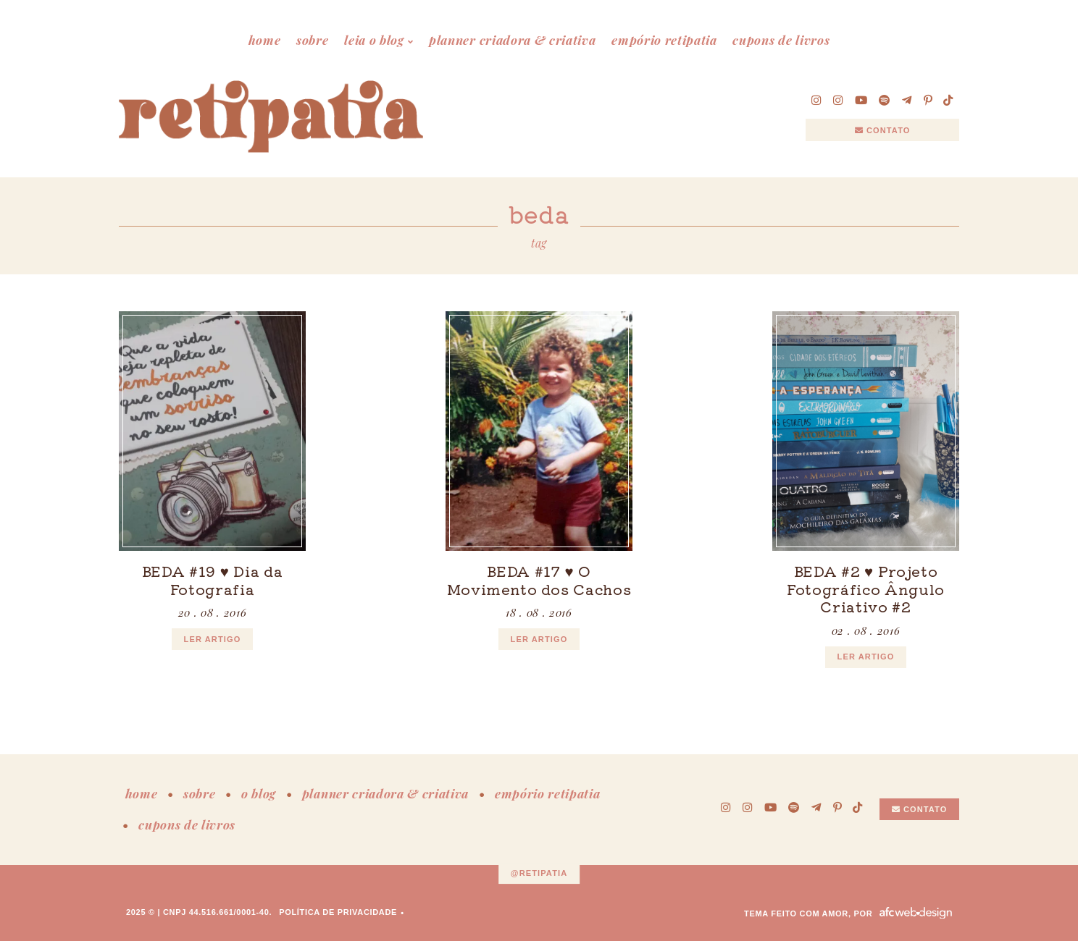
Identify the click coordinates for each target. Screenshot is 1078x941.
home (264, 40)
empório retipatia (664, 40)
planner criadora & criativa (512, 40)
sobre (312, 40)
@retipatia (539, 873)
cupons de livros (781, 40)
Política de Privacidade (338, 912)
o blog (258, 793)
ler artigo (212, 639)
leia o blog (374, 40)
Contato (883, 130)
